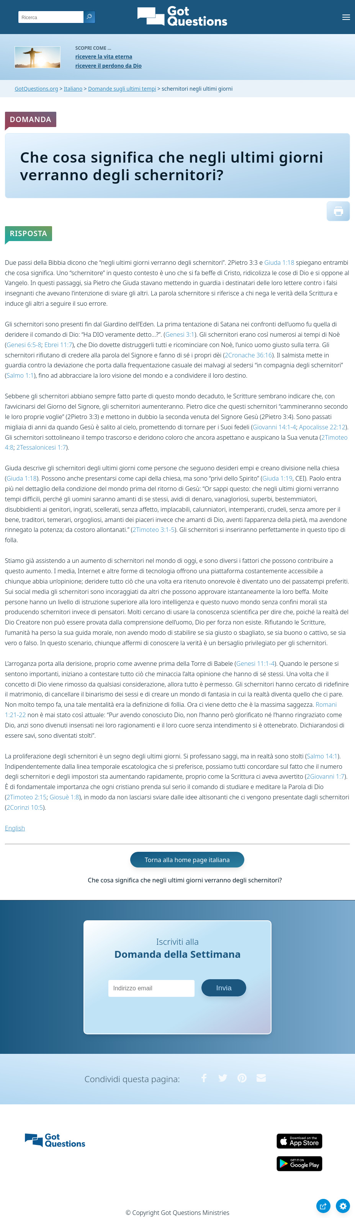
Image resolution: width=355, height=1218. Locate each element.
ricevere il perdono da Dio (108, 65)
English (15, 828)
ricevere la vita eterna (104, 56)
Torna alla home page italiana (187, 859)
